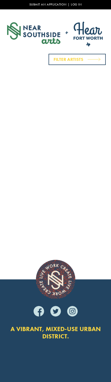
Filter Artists (68, 59)
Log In (76, 4)
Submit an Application (47, 4)
